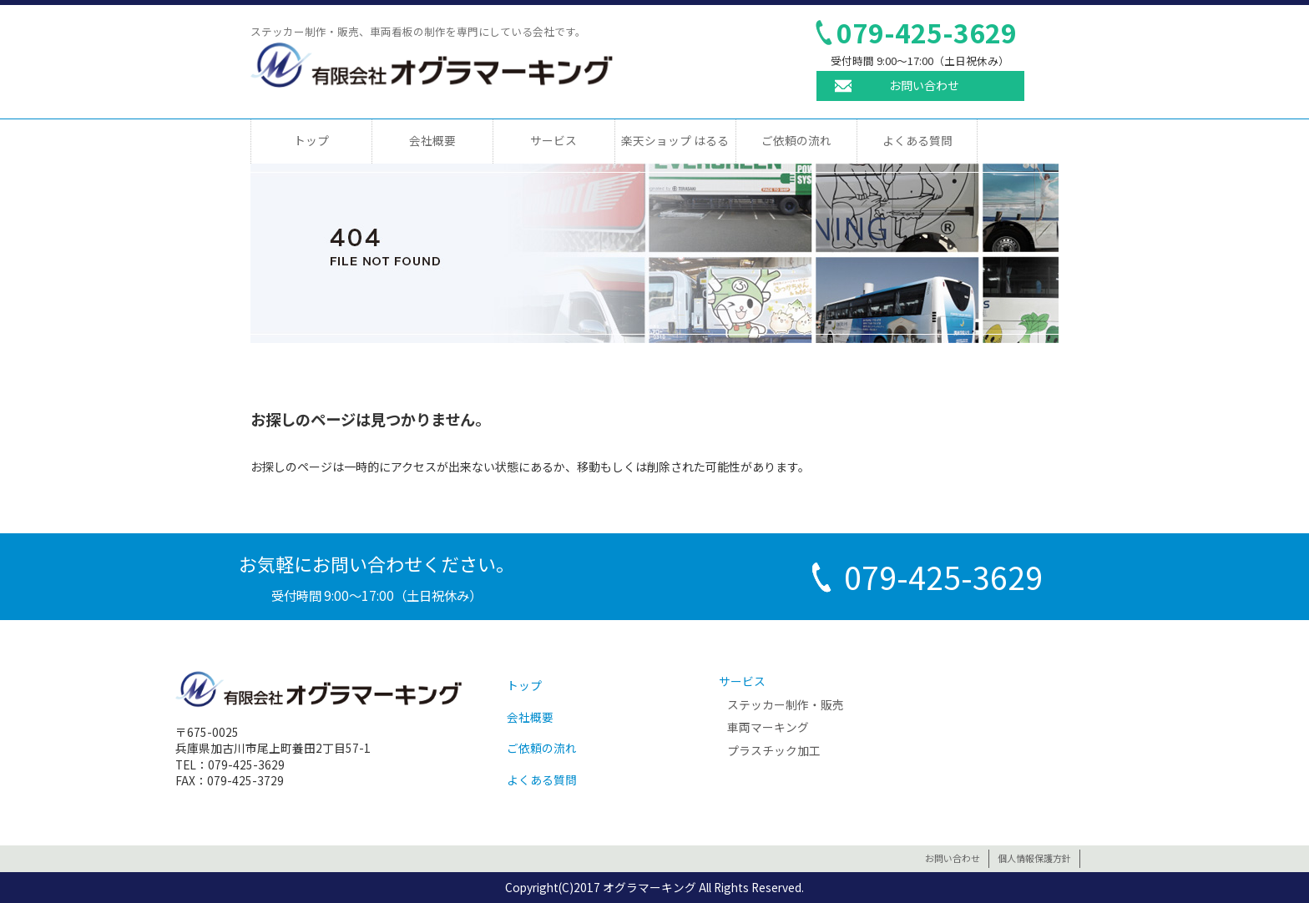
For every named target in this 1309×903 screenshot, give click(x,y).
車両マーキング (768, 727)
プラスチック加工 (774, 750)
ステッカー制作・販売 (785, 704)
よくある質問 (917, 140)
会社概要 (432, 140)
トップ (311, 140)
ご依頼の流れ (796, 140)
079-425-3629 (926, 32)
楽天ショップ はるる (675, 140)
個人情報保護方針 (1034, 858)
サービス (553, 140)
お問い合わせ (924, 85)
